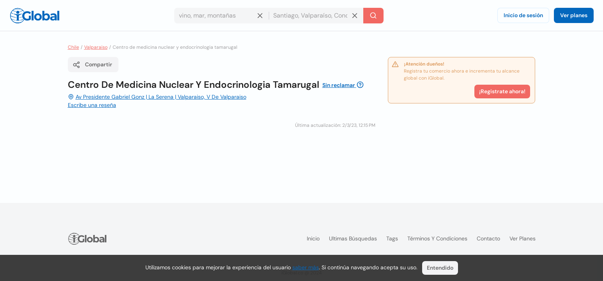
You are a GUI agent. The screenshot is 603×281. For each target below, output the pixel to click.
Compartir (92, 65)
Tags (392, 238)
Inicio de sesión (523, 15)
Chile (73, 47)
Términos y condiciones (437, 238)
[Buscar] (373, 15)
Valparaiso (96, 47)
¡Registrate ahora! (502, 91)
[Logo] (34, 15)
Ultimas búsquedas (353, 238)
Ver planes (573, 15)
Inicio (313, 238)
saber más (305, 267)
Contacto (488, 238)
